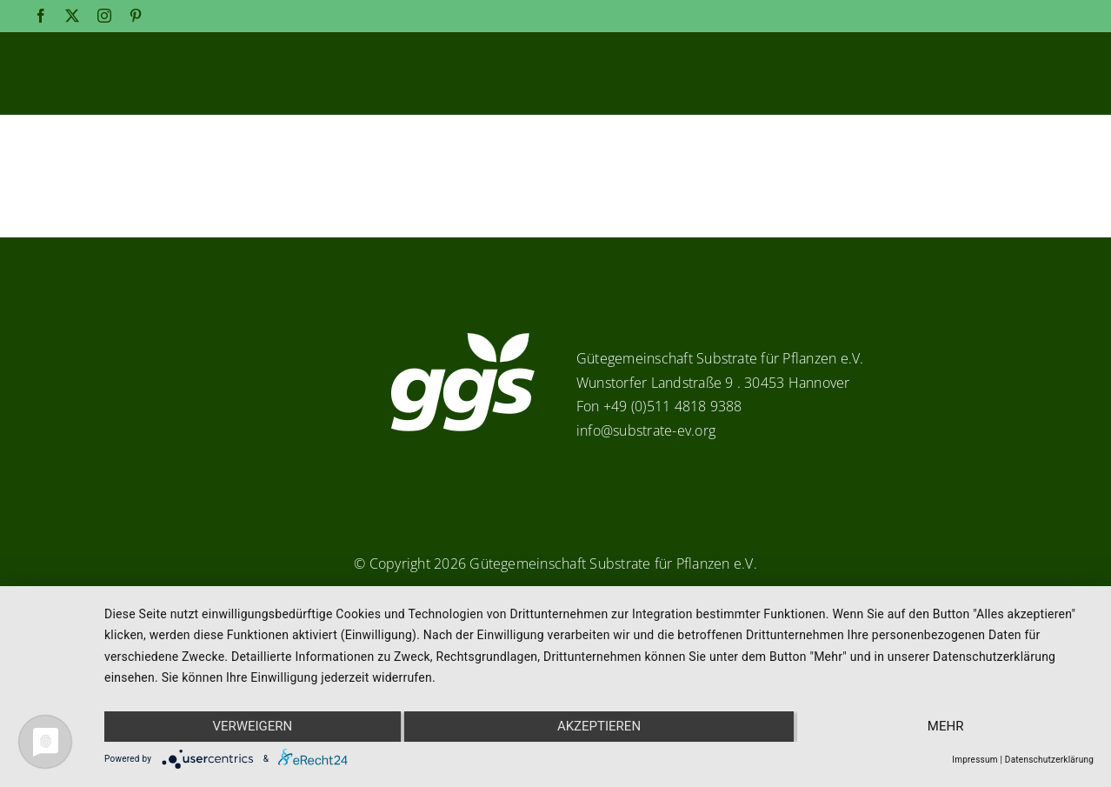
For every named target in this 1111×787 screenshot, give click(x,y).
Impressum (974, 759)
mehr (946, 727)
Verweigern (252, 727)
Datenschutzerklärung (1049, 759)
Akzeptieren (599, 727)
